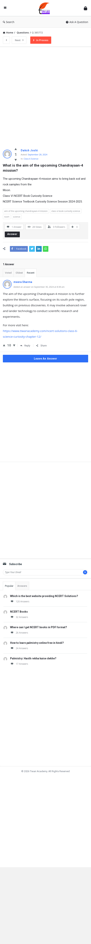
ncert (6, 216)
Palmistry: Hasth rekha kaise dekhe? (33, 664)
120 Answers (19, 607)
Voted (8, 272)
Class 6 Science (31, 158)
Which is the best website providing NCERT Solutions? (44, 601)
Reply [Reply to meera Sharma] (25, 345)
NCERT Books (19, 617)
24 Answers (19, 654)
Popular (9, 591)
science (16, 216)
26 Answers (19, 638)
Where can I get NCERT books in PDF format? (38, 633)
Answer (12, 234)
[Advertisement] (45, 95)
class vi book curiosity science (65, 211)
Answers (22, 591)
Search (8, 22)
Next (19, 40)
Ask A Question (77, 22)
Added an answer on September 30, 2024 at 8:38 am (39, 286)
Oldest (19, 272)
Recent (30, 272)
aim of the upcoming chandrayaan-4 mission (26, 211)
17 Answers (19, 669)
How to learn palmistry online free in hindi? (37, 648)
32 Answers (19, 623)
